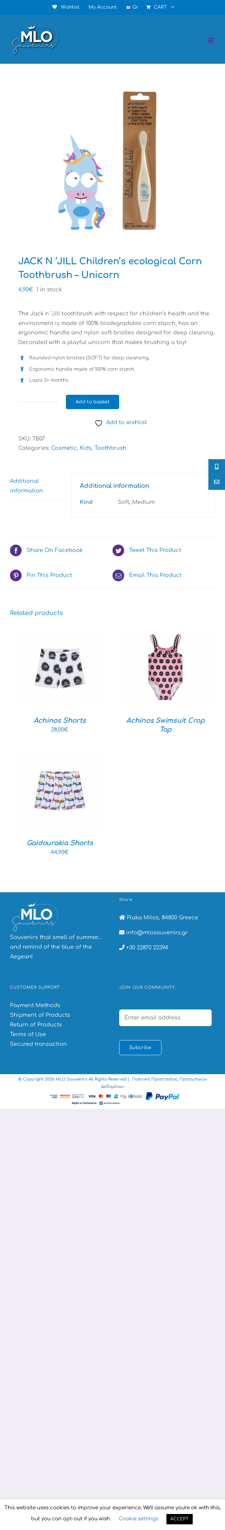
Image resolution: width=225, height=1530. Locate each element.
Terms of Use (28, 1034)
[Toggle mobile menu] (211, 40)
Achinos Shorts (60, 720)
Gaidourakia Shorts (60, 843)
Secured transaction (38, 1044)
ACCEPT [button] (179, 1519)
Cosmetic (64, 448)
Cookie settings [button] (138, 1519)
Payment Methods (35, 1005)
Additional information (26, 486)
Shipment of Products (40, 1015)
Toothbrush (110, 448)
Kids (86, 448)
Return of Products (36, 1025)
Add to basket (93, 401)
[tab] (36, 486)
